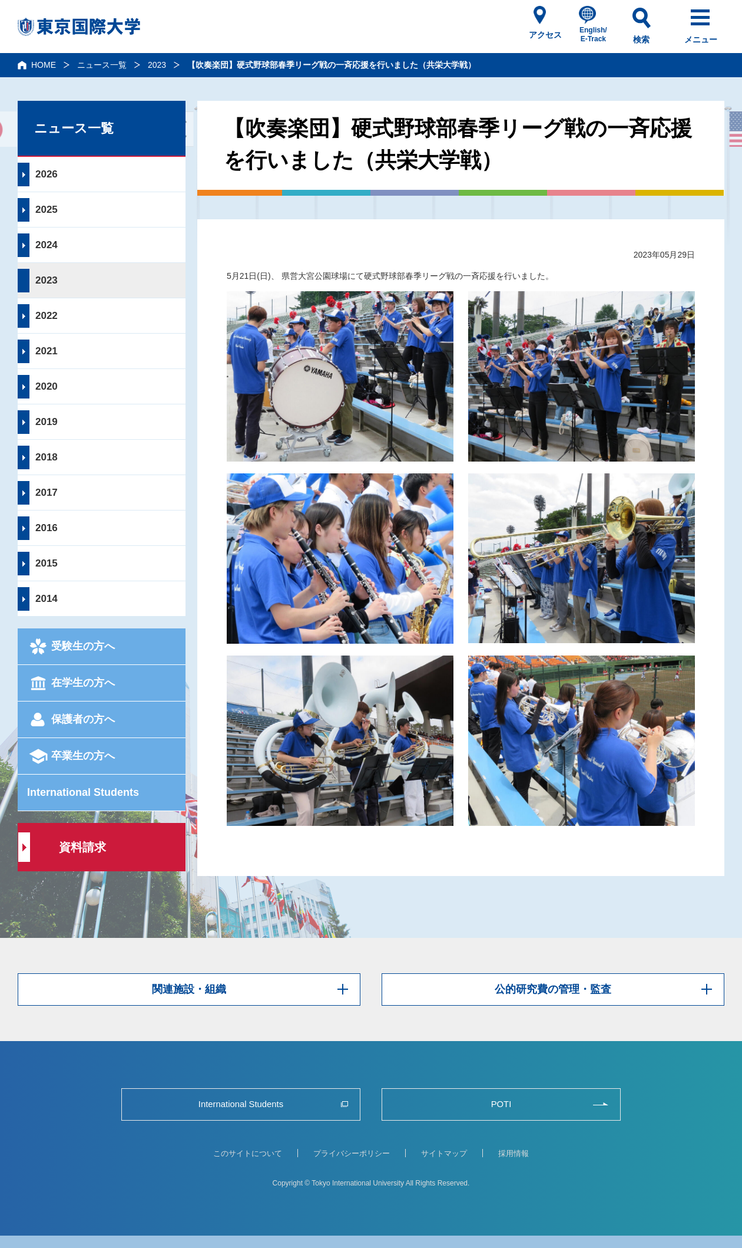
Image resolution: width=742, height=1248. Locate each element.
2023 (157, 65)
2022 (46, 315)
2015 (46, 563)
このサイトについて (247, 1153)
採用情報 (513, 1153)
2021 (46, 351)
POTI (501, 1104)
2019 (46, 421)
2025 (46, 209)
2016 (46, 528)
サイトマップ (444, 1153)
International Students (83, 792)
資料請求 (82, 847)
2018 (46, 457)
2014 (46, 598)
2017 (46, 492)
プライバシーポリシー (351, 1153)
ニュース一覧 (102, 65)
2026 (46, 174)
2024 (46, 245)
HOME (43, 65)
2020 (46, 386)
